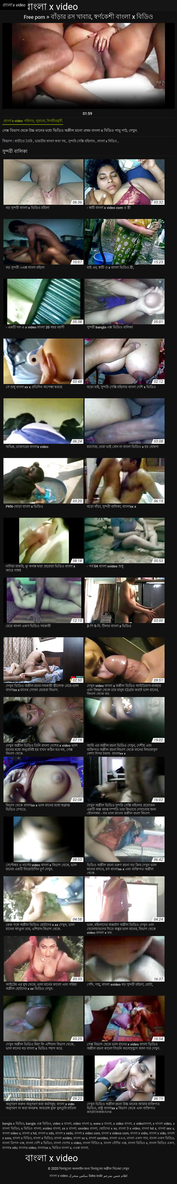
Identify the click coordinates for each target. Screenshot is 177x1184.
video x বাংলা (62, 1126)
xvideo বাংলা (51, 1131)
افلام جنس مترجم (115, 1178)
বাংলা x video (59, 1178)
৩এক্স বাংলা (80, 1150)
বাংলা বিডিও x (92, 1145)
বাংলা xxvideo (98, 1140)
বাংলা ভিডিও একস (161, 1145)
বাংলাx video (27, 1150)
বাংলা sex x (166, 1131)
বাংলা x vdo (46, 1135)
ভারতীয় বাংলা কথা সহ (53, 143)
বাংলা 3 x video (129, 1131)
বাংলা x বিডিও (116, 143)
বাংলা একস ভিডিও (161, 1140)
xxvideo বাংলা (87, 1131)
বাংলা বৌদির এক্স (115, 1145)
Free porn (35, 16)
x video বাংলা (122, 1126)
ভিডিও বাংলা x (61, 1150)
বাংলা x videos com (115, 1135)
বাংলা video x (11, 1135)
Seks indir (96, 1178)
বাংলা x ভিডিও (43, 1140)
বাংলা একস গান (137, 1140)
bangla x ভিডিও (13, 1126)
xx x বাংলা (69, 1131)
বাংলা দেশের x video (67, 1145)
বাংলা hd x (149, 1131)
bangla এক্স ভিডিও (38, 1126)
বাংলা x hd (29, 1135)
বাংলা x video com (87, 1135)
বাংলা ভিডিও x (138, 1145)
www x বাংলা (102, 1126)
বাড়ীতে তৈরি (25, 143)
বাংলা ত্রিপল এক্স (13, 1145)
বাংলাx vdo (9, 1150)
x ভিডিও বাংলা (31, 1131)
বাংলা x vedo (64, 1135)
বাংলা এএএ (117, 1140)
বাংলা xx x (80, 1140)
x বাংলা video (162, 1126)
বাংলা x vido (157, 1135)
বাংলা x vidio (139, 1135)
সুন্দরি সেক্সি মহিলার (88, 143)
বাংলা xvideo (63, 1140)
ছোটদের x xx (108, 1131)
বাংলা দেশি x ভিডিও (39, 1145)
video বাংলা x (82, 1126)
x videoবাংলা (142, 1126)
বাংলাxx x (44, 1150)
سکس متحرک (78, 1178)
